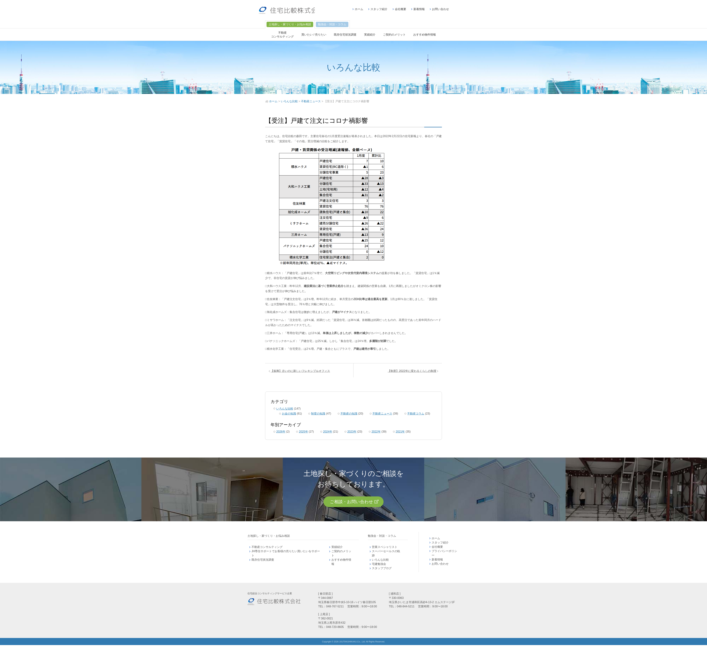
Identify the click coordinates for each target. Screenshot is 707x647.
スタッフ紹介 (378, 9)
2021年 (400, 432)
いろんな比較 (284, 409)
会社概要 (400, 9)
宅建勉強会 (383, 565)
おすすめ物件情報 (424, 34)
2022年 (376, 432)
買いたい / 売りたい (313, 34)
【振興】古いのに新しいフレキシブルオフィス (301, 371)
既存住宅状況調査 (345, 34)
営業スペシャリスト (384, 548)
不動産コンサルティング (267, 548)
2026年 (280, 432)
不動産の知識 (348, 414)
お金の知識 (289, 414)
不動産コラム (415, 414)
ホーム (359, 9)
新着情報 (419, 9)
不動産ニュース (382, 414)
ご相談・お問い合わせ (351, 503)
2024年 (327, 432)
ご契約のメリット (394, 34)
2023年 (352, 432)
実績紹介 (369, 34)
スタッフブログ (382, 570)
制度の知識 (318, 414)
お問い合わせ (440, 9)
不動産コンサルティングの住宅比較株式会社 (291, 10)
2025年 (303, 432)
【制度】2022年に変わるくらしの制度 (411, 371)
